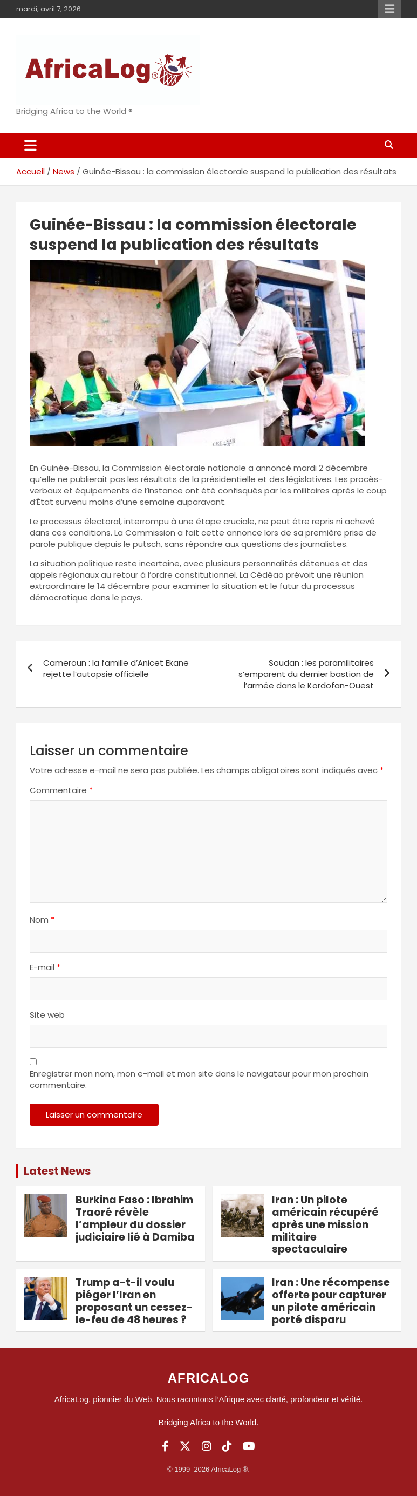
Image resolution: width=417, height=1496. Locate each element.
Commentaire (61, 790)
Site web (47, 1014)
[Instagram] (206, 1446)
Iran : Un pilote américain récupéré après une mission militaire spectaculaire (325, 1224)
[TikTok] (227, 1446)
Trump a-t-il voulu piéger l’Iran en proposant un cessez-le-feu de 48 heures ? (134, 1300)
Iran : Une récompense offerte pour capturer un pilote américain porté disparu (331, 1300)
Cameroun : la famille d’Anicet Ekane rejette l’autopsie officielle (116, 668)
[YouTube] (249, 1446)
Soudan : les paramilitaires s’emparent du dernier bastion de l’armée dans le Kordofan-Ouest (306, 674)
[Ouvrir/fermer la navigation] (30, 145)
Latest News (57, 1171)
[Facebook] (165, 1446)
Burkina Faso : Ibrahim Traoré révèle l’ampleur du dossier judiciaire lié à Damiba (135, 1218)
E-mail (45, 967)
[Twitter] (185, 1446)
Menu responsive (389, 9)
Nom (42, 919)
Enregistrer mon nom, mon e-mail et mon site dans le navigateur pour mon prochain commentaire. (199, 1079)
